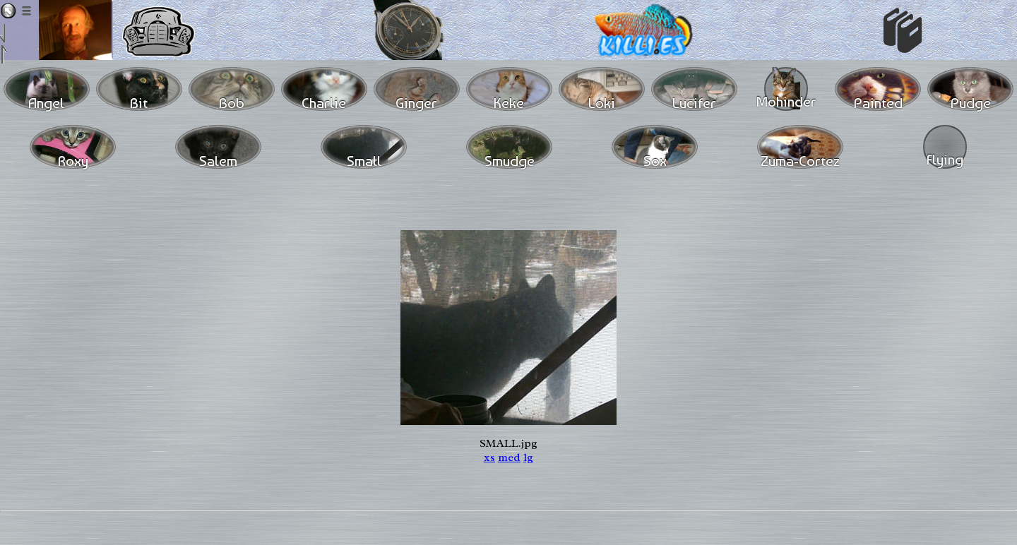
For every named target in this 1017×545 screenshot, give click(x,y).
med (509, 457)
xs (489, 457)
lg (528, 457)
